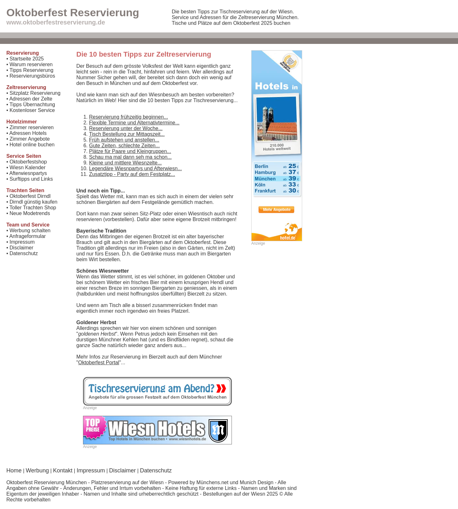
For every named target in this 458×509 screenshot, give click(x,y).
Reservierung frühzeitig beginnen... (128, 117)
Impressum (91, 470)
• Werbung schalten (28, 230)
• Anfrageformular (26, 236)
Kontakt (63, 470)
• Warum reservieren (29, 64)
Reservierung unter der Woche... (126, 128)
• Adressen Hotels (26, 133)
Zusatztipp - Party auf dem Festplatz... (132, 174)
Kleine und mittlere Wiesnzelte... (125, 162)
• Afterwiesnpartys (26, 173)
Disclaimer (122, 470)
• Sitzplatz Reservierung (33, 93)
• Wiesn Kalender (25, 167)
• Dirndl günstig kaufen (31, 202)
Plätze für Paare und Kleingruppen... (130, 151)
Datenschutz (156, 470)
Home (14, 470)
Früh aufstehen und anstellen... (124, 140)
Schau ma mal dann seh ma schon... (130, 157)
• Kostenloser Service (30, 110)
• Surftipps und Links (29, 179)
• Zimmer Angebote (28, 139)
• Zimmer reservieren (30, 127)
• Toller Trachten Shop (31, 207)
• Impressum (20, 242)
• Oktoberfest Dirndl (28, 196)
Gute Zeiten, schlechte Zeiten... (124, 145)
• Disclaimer (19, 247)
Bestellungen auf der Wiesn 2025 (240, 494)
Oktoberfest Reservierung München (46, 482)
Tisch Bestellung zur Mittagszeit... (127, 134)
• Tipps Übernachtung (30, 104)
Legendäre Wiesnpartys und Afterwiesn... (135, 168)
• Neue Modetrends (28, 213)
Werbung (37, 470)
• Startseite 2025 (25, 58)
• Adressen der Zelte (29, 98)
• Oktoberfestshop (26, 161)
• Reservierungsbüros (30, 76)
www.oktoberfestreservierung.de (55, 22)
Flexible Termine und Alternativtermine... (134, 122)
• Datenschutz (22, 253)
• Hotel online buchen (30, 144)
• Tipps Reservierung (29, 70)
